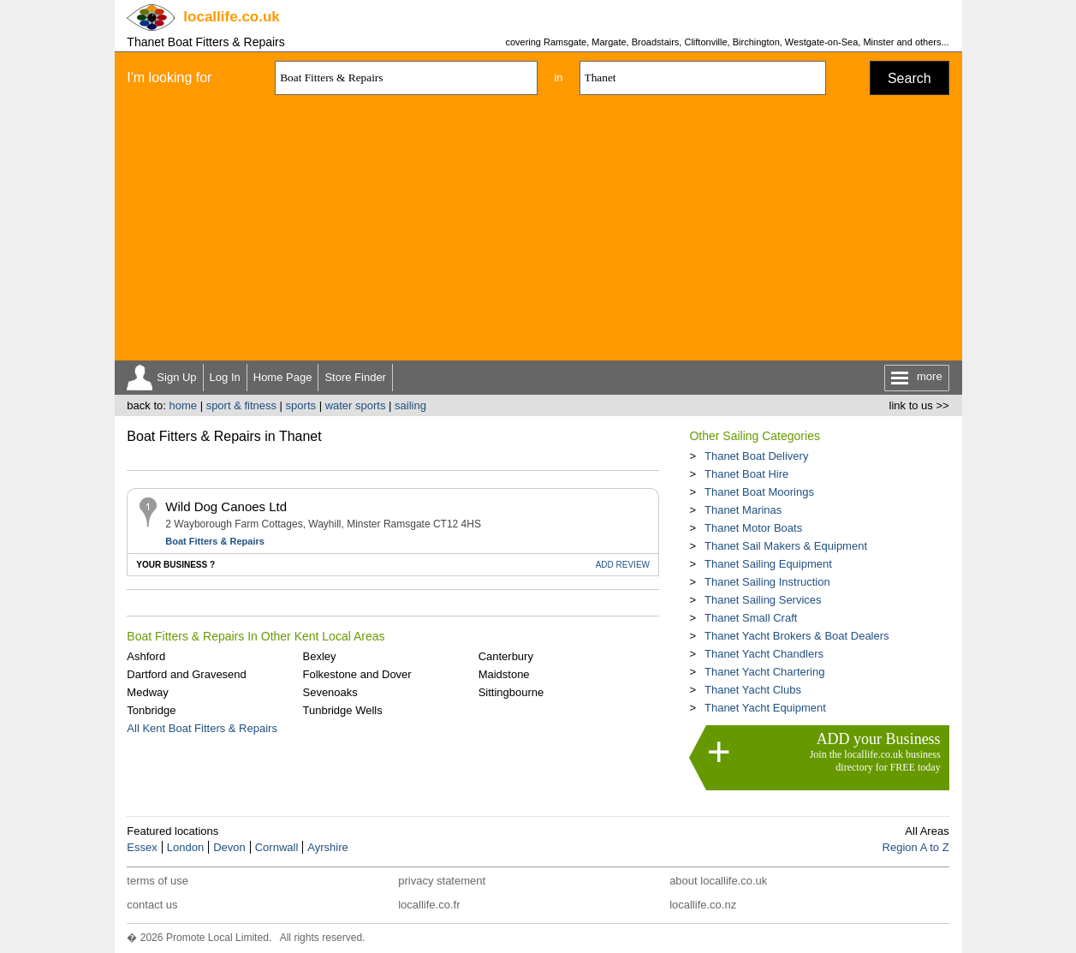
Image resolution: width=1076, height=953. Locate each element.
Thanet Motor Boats (753, 527)
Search (909, 78)
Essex (142, 847)
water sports (355, 405)
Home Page (282, 377)
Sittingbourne (511, 692)
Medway (147, 692)
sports (301, 405)
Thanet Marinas (743, 509)
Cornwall (277, 847)
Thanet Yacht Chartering (764, 671)
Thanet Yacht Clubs (752, 689)
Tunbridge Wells (342, 710)
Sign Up (176, 377)
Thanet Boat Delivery (756, 456)
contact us (152, 904)
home (183, 405)
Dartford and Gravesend (186, 674)
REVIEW (623, 564)
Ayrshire (327, 847)
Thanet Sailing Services (763, 599)
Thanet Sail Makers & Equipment (785, 545)
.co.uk (231, 17)
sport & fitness (241, 405)
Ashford (146, 656)
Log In (225, 377)
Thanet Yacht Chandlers (763, 653)
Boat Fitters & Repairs (215, 541)
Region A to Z (916, 847)
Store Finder (355, 377)
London (185, 847)
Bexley (319, 656)
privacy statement (441, 880)
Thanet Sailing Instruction (767, 581)
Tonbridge (151, 710)
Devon (229, 847)
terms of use (157, 880)
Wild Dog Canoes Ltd (226, 506)
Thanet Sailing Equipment (768, 563)
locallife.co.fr (429, 904)
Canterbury (506, 656)
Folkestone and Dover (356, 674)
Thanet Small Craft (750, 617)
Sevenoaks (329, 692)
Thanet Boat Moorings (759, 491)
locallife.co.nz (702, 904)
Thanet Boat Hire (746, 474)
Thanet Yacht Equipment (765, 707)
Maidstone (504, 674)
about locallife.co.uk (718, 880)
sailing (410, 405)
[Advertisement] (538, 232)
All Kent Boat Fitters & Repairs (202, 728)
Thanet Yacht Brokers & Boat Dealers (796, 635)
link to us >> (919, 405)
